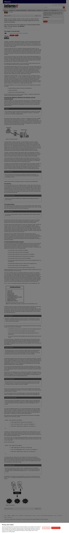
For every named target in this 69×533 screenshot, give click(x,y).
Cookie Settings (46, 527)
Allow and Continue (56, 527)
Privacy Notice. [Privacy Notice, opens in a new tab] (12, 531)
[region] (34, 528)
